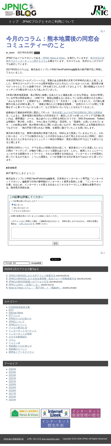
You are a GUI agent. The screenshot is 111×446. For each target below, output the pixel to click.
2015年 (12, 402)
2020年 (12, 386)
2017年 (12, 395)
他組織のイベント (18, 351)
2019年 (12, 389)
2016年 (12, 399)
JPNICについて (17, 324)
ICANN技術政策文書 (19, 309)
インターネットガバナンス (22, 333)
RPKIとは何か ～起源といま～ (24, 287)
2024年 (12, 374)
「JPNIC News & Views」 (53, 58)
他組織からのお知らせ (20, 348)
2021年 (12, 383)
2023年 (12, 377)
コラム (37, 53)
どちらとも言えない (22, 211)
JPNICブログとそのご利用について (48, 21)
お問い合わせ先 (25, 224)
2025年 (12, 371)
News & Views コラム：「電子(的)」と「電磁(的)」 (35, 290)
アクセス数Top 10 (18, 330)
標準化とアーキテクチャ (21, 354)
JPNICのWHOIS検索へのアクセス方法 (29, 284)
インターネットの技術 (20, 336)
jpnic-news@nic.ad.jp (51, 441)
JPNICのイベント (18, 327)
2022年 (12, 380)
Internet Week (16, 315)
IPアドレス (14, 317)
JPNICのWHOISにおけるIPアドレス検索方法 (32, 278)
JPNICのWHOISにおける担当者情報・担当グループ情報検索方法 (42, 281)
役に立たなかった (21, 208)
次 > (103, 31)
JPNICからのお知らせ (20, 320)
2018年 (12, 392)
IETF (11, 312)
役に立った (18, 205)
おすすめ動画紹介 (18, 339)
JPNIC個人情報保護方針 (13, 441)
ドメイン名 (14, 345)
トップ (14, 21)
